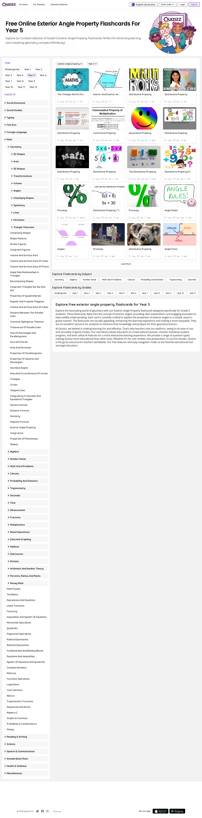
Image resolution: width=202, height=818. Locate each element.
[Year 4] (110, 293)
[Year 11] (192, 293)
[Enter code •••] (167, 4)
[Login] (182, 4)
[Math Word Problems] (112, 279)
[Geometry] (59, 279)
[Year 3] (98, 293)
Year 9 (31, 81)
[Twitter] (37, 811)
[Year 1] (75, 293)
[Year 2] (87, 293)
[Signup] (194, 4)
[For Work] (23, 4)
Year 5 (31, 75)
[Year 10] (180, 293)
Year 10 (9, 87)
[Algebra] (73, 279)
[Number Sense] (90, 279)
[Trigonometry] (175, 279)
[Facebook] (42, 811)
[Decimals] (191, 279)
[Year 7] (145, 293)
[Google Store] (177, 811)
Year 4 (20, 75)
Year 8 (20, 81)
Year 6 (43, 75)
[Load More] (126, 264)
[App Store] (160, 811)
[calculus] (131, 279)
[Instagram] (47, 811)
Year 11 (21, 87)
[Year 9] (168, 293)
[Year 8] (157, 293)
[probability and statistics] (152, 279)
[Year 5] (92, 64)
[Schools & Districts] (59, 4)
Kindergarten (12, 69)
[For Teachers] (39, 4)
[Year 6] (133, 293)
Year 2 (38, 69)
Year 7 (8, 81)
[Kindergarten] (60, 293)
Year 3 (8, 75)
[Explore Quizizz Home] (9, 4)
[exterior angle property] (70, 64)
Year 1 (27, 69)
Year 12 (33, 87)
